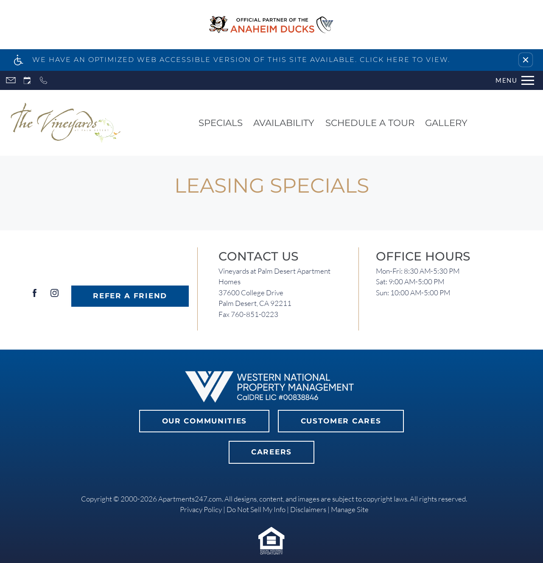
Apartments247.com (190, 498)
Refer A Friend (130, 295)
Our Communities (204, 421)
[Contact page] (11, 80)
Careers (271, 452)
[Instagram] (54, 296)
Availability (283, 122)
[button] (525, 60)
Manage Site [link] (350, 509)
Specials (221, 122)
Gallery (446, 122)
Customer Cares (341, 421)
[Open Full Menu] (515, 80)
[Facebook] (34, 296)
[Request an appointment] (27, 80)
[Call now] (43, 80)
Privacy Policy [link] (201, 509)
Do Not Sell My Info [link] (256, 509)
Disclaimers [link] (308, 509)
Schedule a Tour (369, 122)
